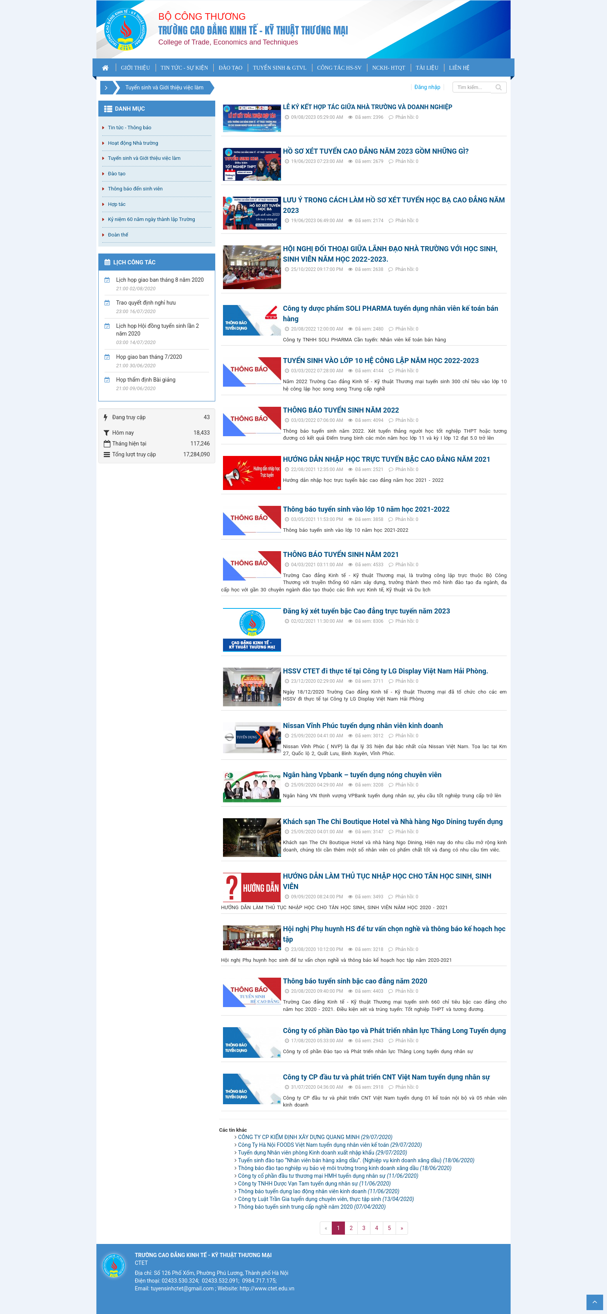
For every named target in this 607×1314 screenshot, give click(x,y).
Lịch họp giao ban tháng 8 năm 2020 (160, 280)
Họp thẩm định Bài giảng (145, 380)
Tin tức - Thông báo (129, 127)
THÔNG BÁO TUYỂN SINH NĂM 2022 (341, 410)
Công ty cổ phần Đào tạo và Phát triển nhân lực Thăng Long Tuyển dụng (394, 1030)
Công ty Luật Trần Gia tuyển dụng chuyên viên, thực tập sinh (326, 1199)
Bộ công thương (202, 16)
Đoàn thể (118, 235)
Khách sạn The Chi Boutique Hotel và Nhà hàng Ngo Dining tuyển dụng (393, 821)
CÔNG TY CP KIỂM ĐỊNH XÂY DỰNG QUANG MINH (315, 1137)
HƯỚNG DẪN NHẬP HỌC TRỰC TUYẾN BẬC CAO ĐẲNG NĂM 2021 (386, 459)
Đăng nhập (428, 87)
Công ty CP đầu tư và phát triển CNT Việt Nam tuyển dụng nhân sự (386, 1077)
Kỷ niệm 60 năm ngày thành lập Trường (151, 219)
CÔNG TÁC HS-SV (339, 68)
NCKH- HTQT (388, 68)
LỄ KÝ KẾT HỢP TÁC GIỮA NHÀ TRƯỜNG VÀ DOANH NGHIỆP (367, 107)
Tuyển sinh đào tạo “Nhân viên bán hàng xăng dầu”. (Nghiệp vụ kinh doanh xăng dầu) (356, 1160)
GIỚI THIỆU (135, 68)
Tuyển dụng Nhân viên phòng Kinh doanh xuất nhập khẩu (322, 1153)
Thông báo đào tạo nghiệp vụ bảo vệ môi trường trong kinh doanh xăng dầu (344, 1168)
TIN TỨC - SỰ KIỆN (184, 68)
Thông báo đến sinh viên (135, 189)
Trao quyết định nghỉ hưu (146, 303)
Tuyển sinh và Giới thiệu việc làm (144, 158)
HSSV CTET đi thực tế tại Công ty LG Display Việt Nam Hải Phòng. (385, 671)
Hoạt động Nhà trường (133, 143)
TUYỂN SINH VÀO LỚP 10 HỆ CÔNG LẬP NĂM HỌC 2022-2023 (381, 360)
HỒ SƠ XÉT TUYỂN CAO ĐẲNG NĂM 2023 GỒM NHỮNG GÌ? (376, 151)
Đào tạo (116, 173)
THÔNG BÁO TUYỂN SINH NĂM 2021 (341, 554)
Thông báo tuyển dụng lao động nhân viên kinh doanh (319, 1191)
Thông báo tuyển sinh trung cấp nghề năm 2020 (312, 1207)
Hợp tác (116, 204)
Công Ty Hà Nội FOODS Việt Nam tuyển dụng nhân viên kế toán (330, 1145)
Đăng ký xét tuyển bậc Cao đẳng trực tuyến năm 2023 (366, 611)
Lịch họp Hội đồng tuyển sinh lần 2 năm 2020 (157, 330)
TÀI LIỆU (427, 68)
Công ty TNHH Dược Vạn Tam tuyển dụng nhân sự (314, 1183)
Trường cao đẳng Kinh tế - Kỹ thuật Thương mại (253, 30)
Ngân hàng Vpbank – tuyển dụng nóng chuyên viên (362, 775)
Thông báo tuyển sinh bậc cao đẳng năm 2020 (355, 981)
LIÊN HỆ (459, 68)
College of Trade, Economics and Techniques (228, 42)
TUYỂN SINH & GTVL (280, 68)
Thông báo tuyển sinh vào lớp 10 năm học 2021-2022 (366, 509)
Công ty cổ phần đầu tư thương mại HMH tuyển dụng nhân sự (328, 1176)
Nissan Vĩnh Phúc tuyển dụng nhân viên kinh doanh (363, 725)
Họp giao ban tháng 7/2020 (149, 357)
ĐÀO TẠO (230, 68)
